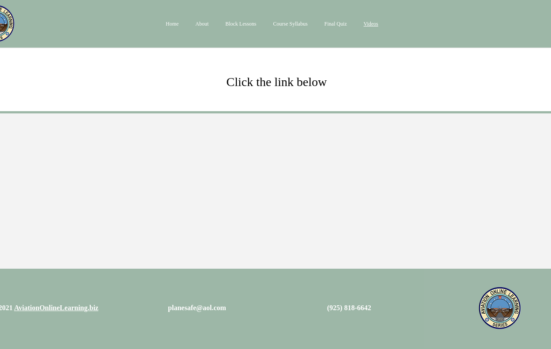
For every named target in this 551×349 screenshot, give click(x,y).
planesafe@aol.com (197, 307)
